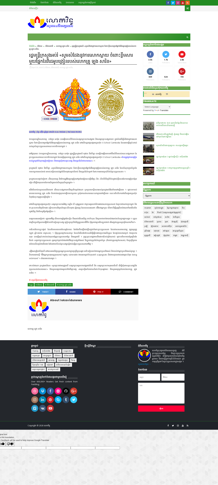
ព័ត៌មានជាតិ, (55, 67)
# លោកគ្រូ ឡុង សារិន (64, 284)
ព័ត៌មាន (39, 46)
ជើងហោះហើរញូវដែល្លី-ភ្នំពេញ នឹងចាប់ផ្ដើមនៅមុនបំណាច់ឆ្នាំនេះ (172, 135)
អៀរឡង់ (157, 235)
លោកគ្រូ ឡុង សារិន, (66, 67)
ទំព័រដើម (33, 2)
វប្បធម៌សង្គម (63, 360)
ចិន (183, 208)
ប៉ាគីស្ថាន (176, 217)
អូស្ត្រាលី (147, 235)
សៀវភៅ (50, 365)
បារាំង (167, 217)
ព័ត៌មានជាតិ (49, 46)
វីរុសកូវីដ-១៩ (38, 365)
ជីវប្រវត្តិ (57, 351)
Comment (126, 291)
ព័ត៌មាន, (48, 67)
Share (71, 291)
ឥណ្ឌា (175, 235)
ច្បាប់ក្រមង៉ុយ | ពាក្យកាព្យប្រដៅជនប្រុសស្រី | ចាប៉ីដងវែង (173, 169)
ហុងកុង (157, 231)
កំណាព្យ (36, 351)
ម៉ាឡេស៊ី (175, 221)
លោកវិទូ (158, 94)
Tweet (43, 291)
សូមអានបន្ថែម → (144, 364)
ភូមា (166, 221)
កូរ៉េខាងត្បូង (159, 208)
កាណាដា (147, 208)
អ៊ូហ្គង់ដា (167, 235)
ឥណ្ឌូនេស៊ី (184, 235)
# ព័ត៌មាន (39, 284)
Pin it (98, 291)
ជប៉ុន (146, 212)
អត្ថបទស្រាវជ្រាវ (39, 369)
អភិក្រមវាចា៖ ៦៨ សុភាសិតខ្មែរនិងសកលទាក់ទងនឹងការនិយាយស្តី (172, 124)
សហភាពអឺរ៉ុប (167, 226)
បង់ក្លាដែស (157, 217)
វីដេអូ (73, 360)
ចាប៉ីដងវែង (46, 351)
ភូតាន (159, 221)
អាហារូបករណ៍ (53, 369)
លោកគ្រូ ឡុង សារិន (62, 46)
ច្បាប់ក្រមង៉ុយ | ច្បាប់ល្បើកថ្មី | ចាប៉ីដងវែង (172, 156)
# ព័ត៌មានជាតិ (49, 284)
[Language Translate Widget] (157, 107)
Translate (161, 110)
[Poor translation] (10, 444)
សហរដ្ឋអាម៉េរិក (181, 226)
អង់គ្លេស (166, 231)
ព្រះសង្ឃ (52, 360)
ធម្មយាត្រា (36, 355)
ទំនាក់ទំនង (44, 2)
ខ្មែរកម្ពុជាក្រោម (173, 208)
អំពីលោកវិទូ (57, 2)
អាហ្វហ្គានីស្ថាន (178, 231)
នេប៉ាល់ (147, 217)
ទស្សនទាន (68, 351)
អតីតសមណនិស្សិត (63, 365)
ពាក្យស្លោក (47, 355)
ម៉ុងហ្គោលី (184, 221)
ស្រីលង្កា (147, 231)
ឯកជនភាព (70, 2)
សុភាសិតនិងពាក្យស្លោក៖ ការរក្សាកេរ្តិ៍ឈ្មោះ (172, 145)
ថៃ (153, 212)
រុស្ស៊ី (146, 226)
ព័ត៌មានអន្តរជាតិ (39, 360)
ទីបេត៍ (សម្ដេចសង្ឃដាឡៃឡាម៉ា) (169, 212)
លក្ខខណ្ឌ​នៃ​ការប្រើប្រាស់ (87, 2)
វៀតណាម (154, 226)
